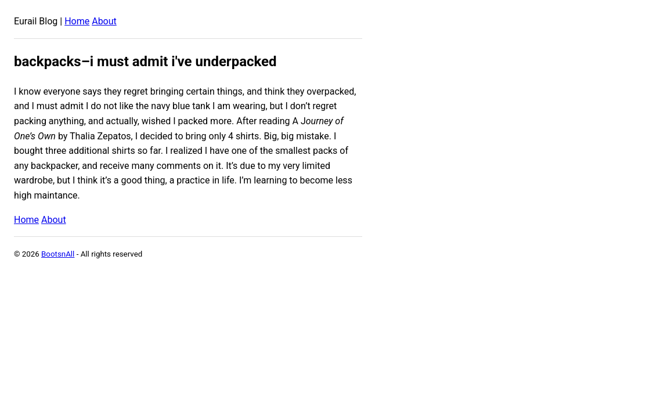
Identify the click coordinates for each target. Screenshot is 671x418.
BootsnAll (57, 254)
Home (76, 21)
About (104, 21)
